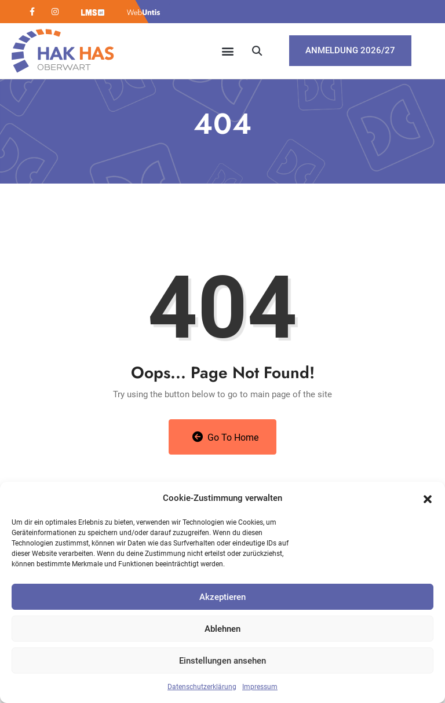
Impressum (260, 687)
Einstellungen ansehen (222, 661)
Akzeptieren (222, 597)
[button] (427, 498)
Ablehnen (222, 629)
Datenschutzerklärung (201, 687)
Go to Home (225, 437)
